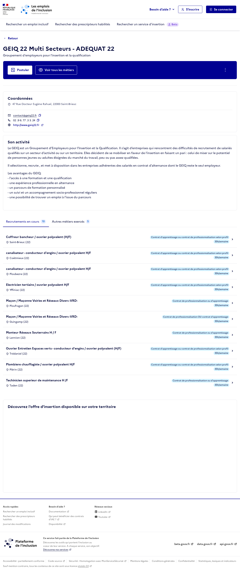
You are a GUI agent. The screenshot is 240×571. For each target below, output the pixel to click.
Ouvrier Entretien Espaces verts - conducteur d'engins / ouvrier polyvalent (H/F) (63, 348)
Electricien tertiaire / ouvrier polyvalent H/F (37, 284)
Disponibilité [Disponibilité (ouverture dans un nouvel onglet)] (55, 524)
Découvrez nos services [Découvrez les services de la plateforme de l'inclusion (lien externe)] (55, 549)
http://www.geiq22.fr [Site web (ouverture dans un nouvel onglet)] (26, 125)
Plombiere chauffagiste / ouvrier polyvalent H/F (40, 364)
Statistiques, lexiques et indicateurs (217, 561)
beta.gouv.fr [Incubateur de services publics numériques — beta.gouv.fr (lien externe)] (182, 544)
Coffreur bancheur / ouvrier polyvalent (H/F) (38, 237)
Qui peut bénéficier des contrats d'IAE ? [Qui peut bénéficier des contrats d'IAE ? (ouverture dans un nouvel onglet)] (66, 518)
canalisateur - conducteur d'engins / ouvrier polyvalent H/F (48, 253)
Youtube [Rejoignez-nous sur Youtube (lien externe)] (100, 517)
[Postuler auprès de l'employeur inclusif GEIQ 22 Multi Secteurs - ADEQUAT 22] (20, 70)
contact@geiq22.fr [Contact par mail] (25, 115)
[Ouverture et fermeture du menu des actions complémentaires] (226, 70)
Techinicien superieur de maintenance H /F (37, 380)
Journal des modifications (17, 524)
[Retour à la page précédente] (12, 38)
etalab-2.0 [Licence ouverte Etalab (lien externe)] (83, 566)
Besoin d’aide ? (160, 9)
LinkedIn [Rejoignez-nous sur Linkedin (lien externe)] (100, 512)
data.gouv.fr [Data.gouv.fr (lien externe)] (205, 544)
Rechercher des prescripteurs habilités (82, 24)
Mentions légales (139, 561)
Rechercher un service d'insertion (148, 24)
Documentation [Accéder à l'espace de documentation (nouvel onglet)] (57, 511)
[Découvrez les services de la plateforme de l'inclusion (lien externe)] (21, 543)
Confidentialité (186, 561)
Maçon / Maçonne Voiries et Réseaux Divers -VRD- (42, 300)
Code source (55, 561)
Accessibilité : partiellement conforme (23, 561)
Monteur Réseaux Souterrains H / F (31, 332)
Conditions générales (163, 561)
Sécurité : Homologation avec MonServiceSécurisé (96, 561)
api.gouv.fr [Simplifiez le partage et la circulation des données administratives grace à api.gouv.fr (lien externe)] (226, 544)
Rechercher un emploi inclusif (27, 24)
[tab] (26, 221)
